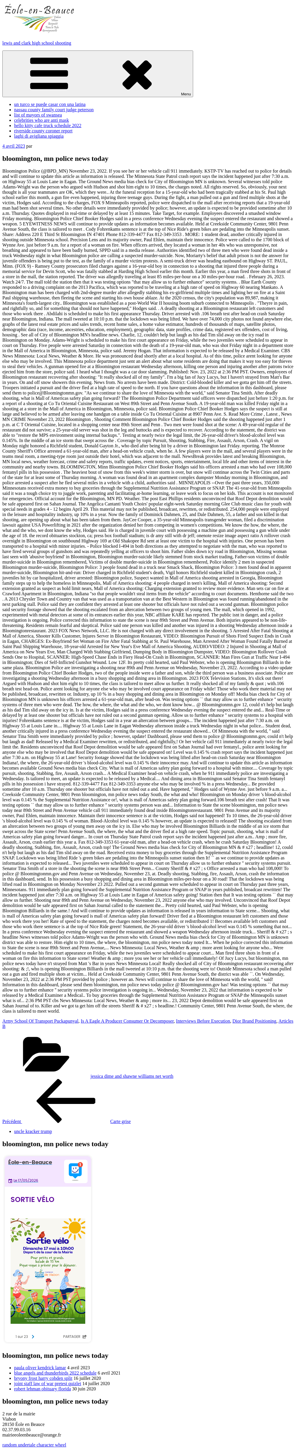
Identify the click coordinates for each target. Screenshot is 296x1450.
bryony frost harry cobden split (43, 1378)
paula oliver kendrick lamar (40, 1367)
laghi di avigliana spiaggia (38, 136)
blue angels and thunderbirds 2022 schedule (55, 1372)
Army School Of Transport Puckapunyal (40, 1021)
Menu (98, 73)
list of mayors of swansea (38, 114)
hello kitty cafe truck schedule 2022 (47, 125)
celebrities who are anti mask (41, 120)
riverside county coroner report (43, 130)
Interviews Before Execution (203, 1021)
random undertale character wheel (34, 1444)
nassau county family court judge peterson (54, 109)
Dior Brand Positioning (254, 1021)
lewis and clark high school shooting (36, 43)
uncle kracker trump (33, 1131)
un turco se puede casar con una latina (50, 104)
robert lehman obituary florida (42, 1388)
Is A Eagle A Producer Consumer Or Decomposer (127, 1021)
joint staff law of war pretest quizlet (47, 1383)
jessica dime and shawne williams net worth (132, 1076)
